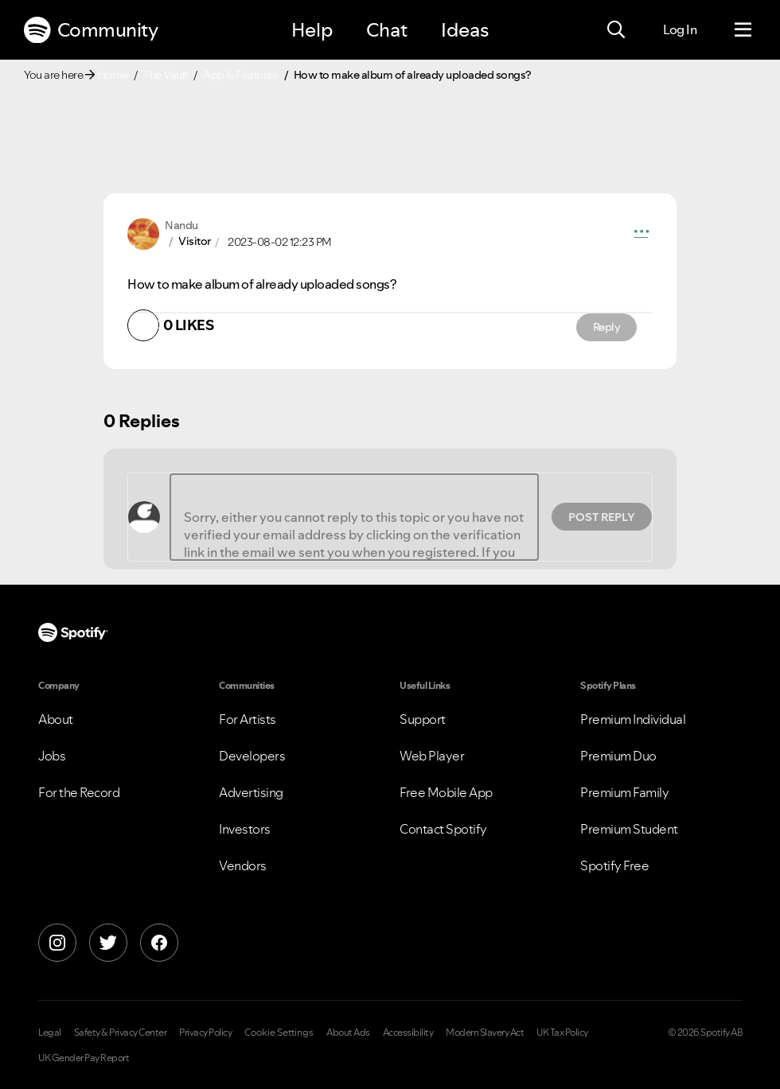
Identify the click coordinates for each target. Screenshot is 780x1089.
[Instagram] (57, 943)
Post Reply (601, 517)
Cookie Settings (279, 1032)
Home (113, 75)
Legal (49, 1032)
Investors (245, 829)
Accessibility (408, 1032)
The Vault (165, 75)
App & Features (240, 75)
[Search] (616, 30)
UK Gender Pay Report (83, 1058)
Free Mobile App (446, 792)
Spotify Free (614, 865)
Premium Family (624, 792)
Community (91, 30)
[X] (108, 943)
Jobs (51, 755)
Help (312, 30)
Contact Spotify (443, 829)
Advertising (251, 792)
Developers (252, 755)
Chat (387, 30)
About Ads (348, 1032)
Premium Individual (632, 719)
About (55, 719)
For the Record (78, 792)
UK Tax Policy (562, 1032)
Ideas (465, 30)
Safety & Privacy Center (120, 1032)
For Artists (247, 719)
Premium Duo (618, 755)
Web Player (432, 755)
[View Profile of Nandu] (181, 225)
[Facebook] (159, 943)
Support (423, 719)
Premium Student (629, 829)
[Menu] (743, 30)
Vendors (243, 865)
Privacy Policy (205, 1032)
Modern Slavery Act (485, 1032)
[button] (641, 234)
